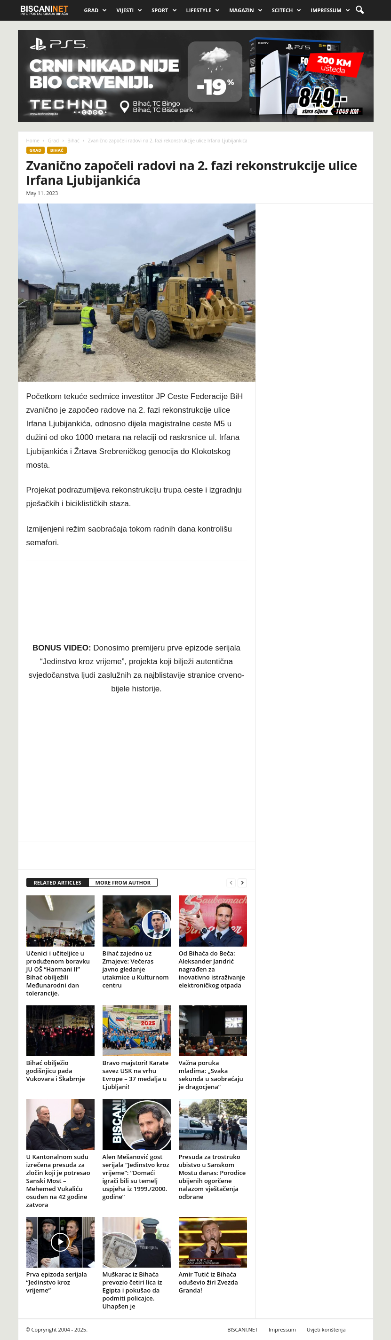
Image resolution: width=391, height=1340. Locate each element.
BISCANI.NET (242, 1329)
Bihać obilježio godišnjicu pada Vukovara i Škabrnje (55, 1070)
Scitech (287, 10)
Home (33, 140)
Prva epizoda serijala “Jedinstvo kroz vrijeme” (56, 1282)
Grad (95, 10)
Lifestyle (203, 10)
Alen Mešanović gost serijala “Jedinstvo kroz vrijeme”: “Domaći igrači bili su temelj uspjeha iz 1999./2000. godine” (136, 1176)
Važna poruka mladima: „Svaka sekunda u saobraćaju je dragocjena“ (211, 1074)
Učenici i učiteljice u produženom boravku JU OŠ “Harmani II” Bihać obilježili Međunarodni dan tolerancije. (58, 973)
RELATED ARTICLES (57, 882)
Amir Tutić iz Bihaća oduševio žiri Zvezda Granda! (208, 1282)
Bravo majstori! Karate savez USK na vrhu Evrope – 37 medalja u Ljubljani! (136, 1074)
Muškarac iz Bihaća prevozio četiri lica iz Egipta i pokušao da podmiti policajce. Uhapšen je (132, 1290)
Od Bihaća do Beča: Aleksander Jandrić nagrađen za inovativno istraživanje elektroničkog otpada (212, 969)
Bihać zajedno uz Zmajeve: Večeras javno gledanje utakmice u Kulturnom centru (136, 969)
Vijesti (129, 10)
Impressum (330, 10)
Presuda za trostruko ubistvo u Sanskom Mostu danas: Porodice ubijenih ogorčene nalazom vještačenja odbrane (212, 1176)
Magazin (245, 10)
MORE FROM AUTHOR (123, 882)
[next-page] (242, 883)
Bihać (73, 140)
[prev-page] (231, 883)
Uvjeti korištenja (326, 1329)
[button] (359, 10)
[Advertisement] (314, 315)
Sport (164, 10)
